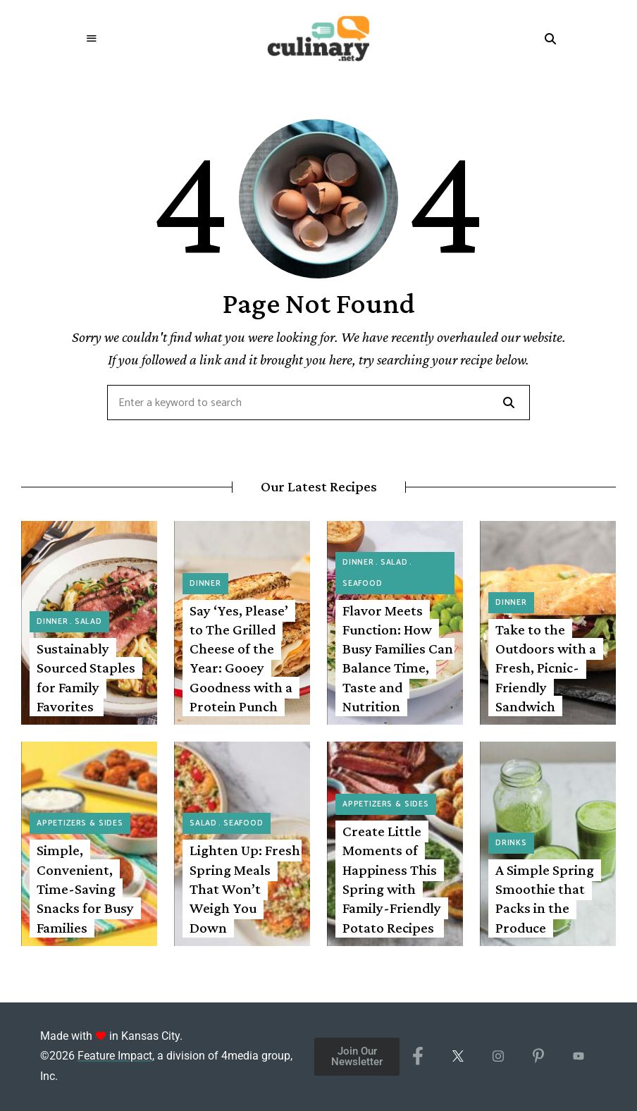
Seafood (362, 583)
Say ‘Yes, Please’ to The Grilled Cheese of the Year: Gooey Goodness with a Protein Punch (241, 658)
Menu (92, 39)
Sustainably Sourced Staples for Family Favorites (86, 677)
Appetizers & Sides (80, 823)
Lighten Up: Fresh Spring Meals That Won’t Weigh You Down (245, 888)
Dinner (52, 621)
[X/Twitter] (458, 1056)
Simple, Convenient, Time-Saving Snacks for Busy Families (85, 888)
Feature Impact (115, 1055)
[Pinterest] (538, 1056)
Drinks (511, 843)
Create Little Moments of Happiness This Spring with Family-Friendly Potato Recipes (391, 879)
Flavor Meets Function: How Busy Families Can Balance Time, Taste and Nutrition (397, 658)
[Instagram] (498, 1056)
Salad (88, 621)
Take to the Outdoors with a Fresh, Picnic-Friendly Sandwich (545, 668)
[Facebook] (417, 1056)
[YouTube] (578, 1056)
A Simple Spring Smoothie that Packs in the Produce (544, 898)
